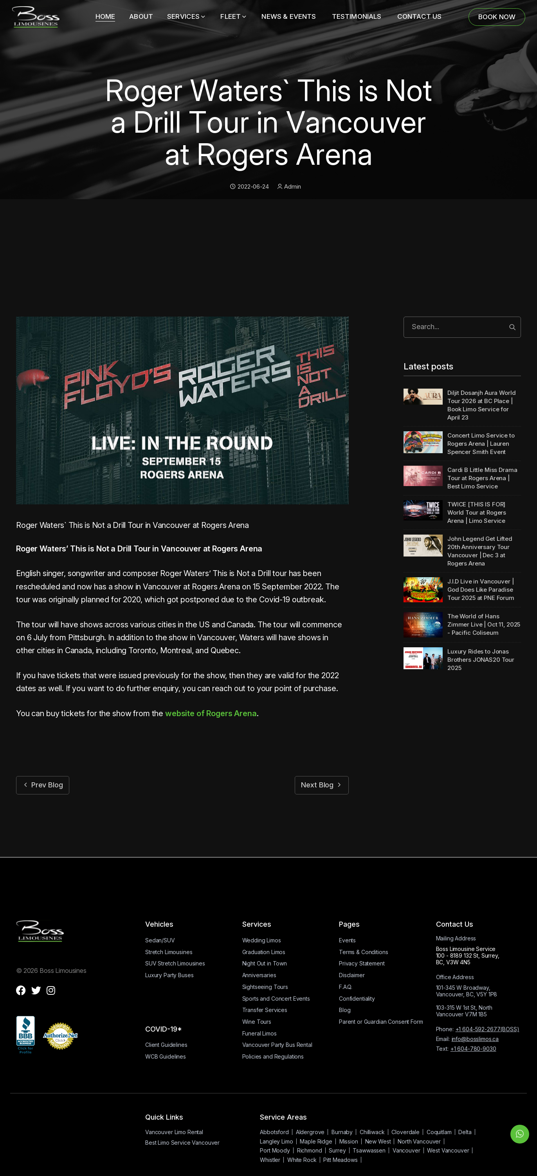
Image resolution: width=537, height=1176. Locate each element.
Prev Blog (42, 785)
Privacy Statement (362, 963)
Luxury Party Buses (169, 975)
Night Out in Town (264, 963)
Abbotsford (274, 1132)
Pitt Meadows (340, 1160)
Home (105, 16)
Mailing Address (456, 938)
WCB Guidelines (165, 1056)
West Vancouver (448, 1150)
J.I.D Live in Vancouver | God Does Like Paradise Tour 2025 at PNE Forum (480, 590)
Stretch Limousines (168, 952)
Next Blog (321, 785)
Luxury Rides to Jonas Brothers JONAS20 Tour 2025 (480, 660)
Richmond (309, 1150)
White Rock (302, 1160)
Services (186, 16)
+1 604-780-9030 (473, 1048)
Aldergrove (310, 1132)
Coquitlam (439, 1132)
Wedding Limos (261, 940)
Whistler (270, 1160)
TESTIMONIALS (357, 16)
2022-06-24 (249, 186)
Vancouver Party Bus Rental (277, 1044)
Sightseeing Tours (265, 986)
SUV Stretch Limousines (175, 963)
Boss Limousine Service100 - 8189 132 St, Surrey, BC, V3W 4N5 (467, 955)
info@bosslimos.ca (475, 1039)
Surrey (337, 1150)
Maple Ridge (316, 1141)
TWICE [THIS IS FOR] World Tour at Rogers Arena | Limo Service (476, 512)
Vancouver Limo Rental (174, 1132)
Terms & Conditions (363, 952)
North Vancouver (419, 1141)
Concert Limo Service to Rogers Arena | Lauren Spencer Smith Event (481, 444)
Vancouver (406, 1150)
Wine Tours (257, 1021)
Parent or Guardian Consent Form (381, 1021)
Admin (289, 186)
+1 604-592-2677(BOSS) (487, 1029)
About (141, 16)
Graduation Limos (264, 952)
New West (378, 1141)
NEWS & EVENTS (289, 16)
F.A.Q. (345, 986)
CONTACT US (419, 16)
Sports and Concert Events (276, 998)
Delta (464, 1132)
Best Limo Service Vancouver (182, 1142)
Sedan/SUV (160, 940)
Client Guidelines (166, 1044)
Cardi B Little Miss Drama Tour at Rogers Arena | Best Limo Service (482, 478)
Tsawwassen (369, 1150)
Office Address (455, 977)
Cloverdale (405, 1132)
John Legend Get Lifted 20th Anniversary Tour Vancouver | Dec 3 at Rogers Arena (479, 551)
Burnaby (342, 1132)
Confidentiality (357, 998)
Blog (344, 1010)
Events (347, 940)
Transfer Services (265, 1010)
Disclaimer (352, 975)
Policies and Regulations (273, 1056)
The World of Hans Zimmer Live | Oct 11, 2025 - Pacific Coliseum (483, 624)
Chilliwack (372, 1132)
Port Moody (275, 1150)
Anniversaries (259, 975)
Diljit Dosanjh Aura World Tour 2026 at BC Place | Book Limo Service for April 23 (481, 405)
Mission (348, 1141)
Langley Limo (276, 1141)
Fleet (233, 16)
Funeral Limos (259, 1033)
